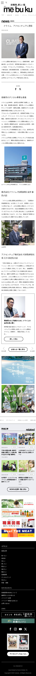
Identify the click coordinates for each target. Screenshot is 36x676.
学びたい (4, 580)
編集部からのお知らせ (8, 595)
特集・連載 (4, 582)
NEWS (17, 15)
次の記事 (32, 351)
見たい (3, 561)
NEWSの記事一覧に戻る (18, 489)
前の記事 (3, 351)
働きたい (4, 572)
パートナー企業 (6, 598)
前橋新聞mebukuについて (9, 592)
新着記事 (9, 15)
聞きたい (4, 566)
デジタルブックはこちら (18, 654)
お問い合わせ (5, 603)
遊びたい (4, 569)
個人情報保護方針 (18, 666)
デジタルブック (6, 577)
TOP (2, 15)
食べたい (4, 555)
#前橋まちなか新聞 (26, 420)
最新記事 (4, 551)
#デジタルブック (14, 420)
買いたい (4, 564)
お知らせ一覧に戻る (18, 349)
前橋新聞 (4, 574)
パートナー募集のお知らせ (9, 600)
